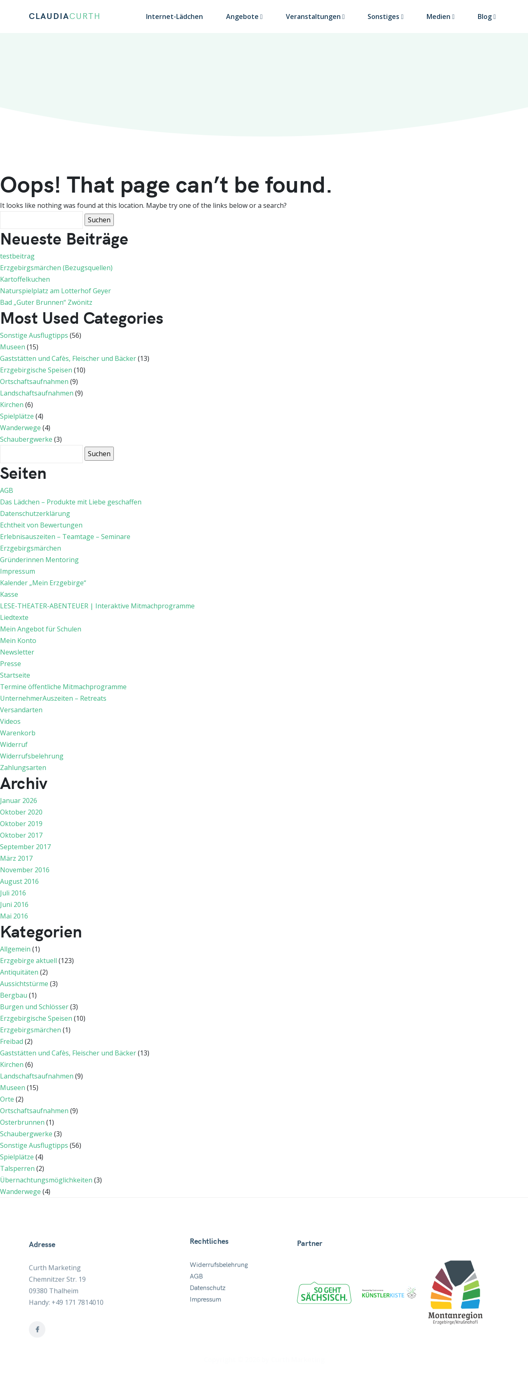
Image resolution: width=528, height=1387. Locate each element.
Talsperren (17, 1168)
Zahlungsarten (23, 767)
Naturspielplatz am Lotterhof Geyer (55, 290)
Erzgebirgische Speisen (36, 369)
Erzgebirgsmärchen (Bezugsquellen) (56, 267)
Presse (10, 663)
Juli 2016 (13, 892)
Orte (7, 1099)
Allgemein (15, 949)
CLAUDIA (65, 16)
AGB (6, 490)
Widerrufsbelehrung (32, 756)
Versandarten (21, 709)
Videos (10, 721)
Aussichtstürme (24, 983)
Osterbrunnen (22, 1122)
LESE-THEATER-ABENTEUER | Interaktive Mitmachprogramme (97, 605)
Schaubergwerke (26, 439)
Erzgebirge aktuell (28, 960)
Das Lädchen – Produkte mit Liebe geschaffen (70, 501)
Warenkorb (17, 732)
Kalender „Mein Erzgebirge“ (43, 582)
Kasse (9, 594)
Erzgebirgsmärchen (30, 548)
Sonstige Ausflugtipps (34, 335)
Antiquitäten (19, 972)
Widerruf (14, 744)
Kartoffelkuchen (25, 279)
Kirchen (12, 404)
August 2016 (19, 881)
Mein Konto (18, 640)
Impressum (17, 571)
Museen (12, 346)
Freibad (11, 1041)
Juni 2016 (14, 904)
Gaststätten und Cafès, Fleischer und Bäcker (68, 358)
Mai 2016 (14, 916)
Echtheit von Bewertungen (41, 525)
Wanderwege (20, 427)
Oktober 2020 (21, 812)
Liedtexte (14, 617)
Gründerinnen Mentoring (39, 559)
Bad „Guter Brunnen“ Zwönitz (46, 302)
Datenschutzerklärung (35, 513)
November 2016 (25, 869)
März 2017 (16, 858)
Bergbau (13, 995)
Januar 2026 (18, 800)
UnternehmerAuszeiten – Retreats (53, 698)
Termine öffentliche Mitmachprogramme (63, 686)
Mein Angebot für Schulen (40, 628)
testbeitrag (17, 256)
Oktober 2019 (21, 823)
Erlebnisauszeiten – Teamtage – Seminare (65, 536)
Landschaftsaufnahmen (36, 393)
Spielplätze (17, 416)
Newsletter (17, 652)
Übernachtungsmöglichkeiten (46, 1179)
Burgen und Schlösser (34, 1006)
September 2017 (25, 846)
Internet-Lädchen (174, 16)
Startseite (15, 675)
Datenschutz (208, 1323)
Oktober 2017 (21, 835)
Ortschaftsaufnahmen (34, 381)
